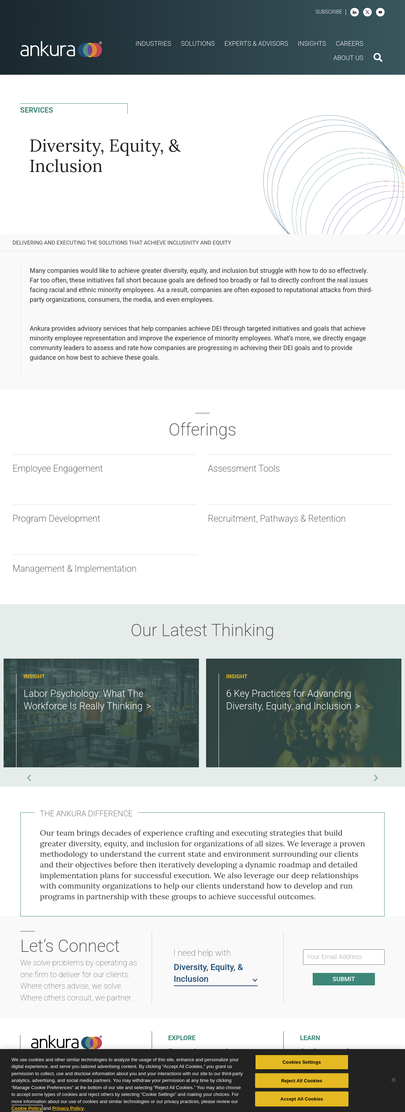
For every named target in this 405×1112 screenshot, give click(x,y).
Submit (344, 979)
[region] (202, 1080)
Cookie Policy (26, 1108)
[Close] (393, 1080)
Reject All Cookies (301, 1080)
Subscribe (329, 12)
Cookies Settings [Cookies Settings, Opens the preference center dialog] (302, 1062)
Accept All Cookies (301, 1099)
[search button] (378, 58)
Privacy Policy (68, 1108)
